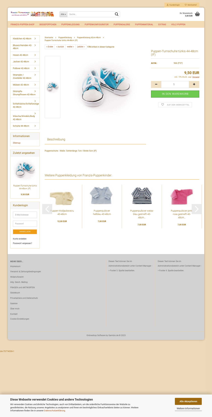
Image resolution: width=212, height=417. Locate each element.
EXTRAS (162, 24)
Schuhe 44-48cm (21, 126)
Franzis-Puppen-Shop (22, 24)
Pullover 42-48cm (21, 68)
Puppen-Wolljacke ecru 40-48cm (62, 212)
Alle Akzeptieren (188, 401)
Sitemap (16, 143)
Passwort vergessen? (22, 243)
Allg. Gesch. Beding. (19, 282)
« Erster (49, 47)
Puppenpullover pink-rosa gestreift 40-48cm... (182, 214)
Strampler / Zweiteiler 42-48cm (22, 76)
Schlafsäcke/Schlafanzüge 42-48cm (26, 105)
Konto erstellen (20, 239)
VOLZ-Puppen (178, 24)
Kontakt (13, 314)
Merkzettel (191, 5)
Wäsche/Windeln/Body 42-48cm (24, 118)
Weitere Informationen (188, 408)
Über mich (14, 309)
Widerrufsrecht (17, 277)
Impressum (15, 266)
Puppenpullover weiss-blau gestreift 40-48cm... (142, 214)
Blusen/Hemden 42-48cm (22, 47)
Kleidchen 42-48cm (22, 38)
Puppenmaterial (144, 24)
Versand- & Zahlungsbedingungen (25, 271)
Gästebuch (15, 293)
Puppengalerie (122, 24)
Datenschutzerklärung (54, 410)
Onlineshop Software (96, 335)
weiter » (70, 47)
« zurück (60, 47)
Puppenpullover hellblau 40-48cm (102, 212)
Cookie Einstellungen (19, 319)
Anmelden (25, 232)
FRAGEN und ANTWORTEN (22, 287)
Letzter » (81, 47)
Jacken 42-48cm (21, 61)
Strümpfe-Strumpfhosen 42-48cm (24, 93)
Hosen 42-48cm (20, 55)
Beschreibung (56, 139)
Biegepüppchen (47, 24)
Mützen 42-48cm (21, 84)
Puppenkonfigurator (97, 24)
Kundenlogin (173, 5)
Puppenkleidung (70, 24)
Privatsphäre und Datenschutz (24, 298)
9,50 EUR (25, 194)
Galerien (14, 303)
